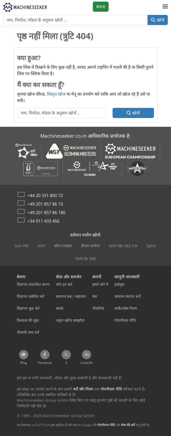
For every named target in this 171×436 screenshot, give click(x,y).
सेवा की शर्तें (128, 425)
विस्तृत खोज (56, 94)
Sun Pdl (22, 245)
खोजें (157, 20)
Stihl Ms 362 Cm (123, 245)
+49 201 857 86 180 (46, 212)
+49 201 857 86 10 (45, 204)
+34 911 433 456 (43, 221)
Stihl (41, 245)
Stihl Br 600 (85, 258)
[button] (165, 7)
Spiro (151, 245)
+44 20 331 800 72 (45, 195)
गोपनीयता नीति (106, 425)
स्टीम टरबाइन (63, 245)
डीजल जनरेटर (90, 245)
